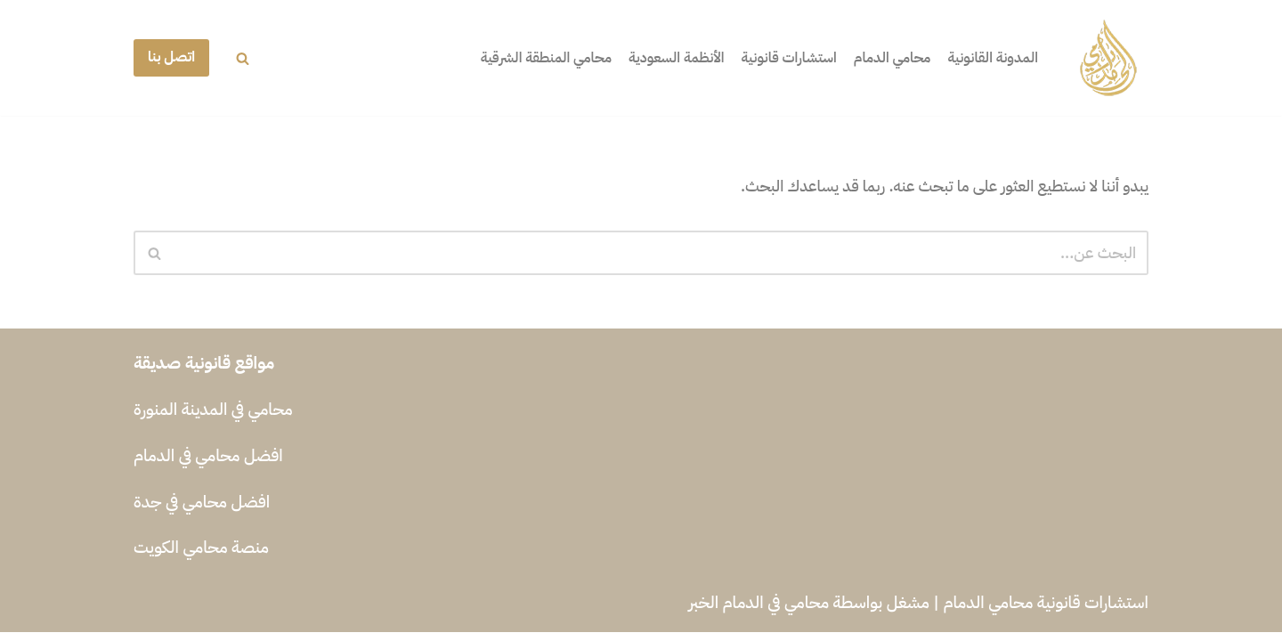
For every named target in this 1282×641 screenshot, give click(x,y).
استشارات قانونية (775, 57)
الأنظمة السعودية (655, 57)
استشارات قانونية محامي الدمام (1046, 611)
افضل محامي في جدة (202, 510)
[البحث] (242, 58)
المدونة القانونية (990, 57)
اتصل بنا (171, 57)
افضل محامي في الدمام (208, 464)
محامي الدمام (883, 57)
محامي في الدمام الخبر (758, 611)
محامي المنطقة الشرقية (518, 57)
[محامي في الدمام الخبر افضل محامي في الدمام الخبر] (1108, 58)
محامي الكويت (181, 556)
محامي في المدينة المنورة (213, 418)
